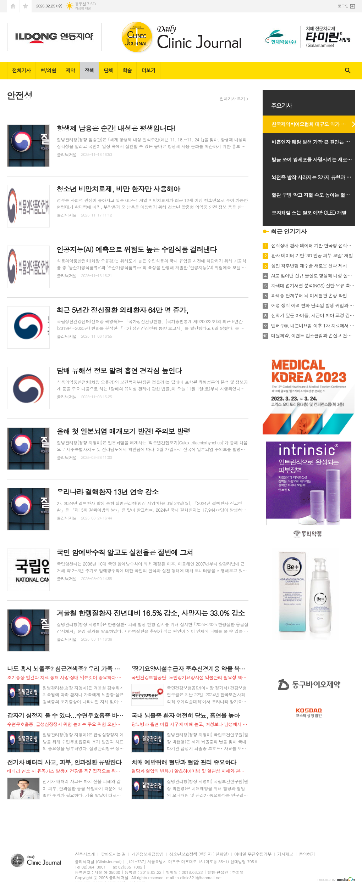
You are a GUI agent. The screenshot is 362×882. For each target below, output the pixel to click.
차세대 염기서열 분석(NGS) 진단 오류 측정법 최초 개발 (313, 285)
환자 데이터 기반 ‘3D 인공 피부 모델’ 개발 (312, 255)
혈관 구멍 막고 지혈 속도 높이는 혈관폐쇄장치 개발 (317, 194)
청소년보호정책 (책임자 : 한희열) (199, 854)
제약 (70, 70)
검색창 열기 (348, 70)
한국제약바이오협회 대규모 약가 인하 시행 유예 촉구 (317, 124)
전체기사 (21, 70)
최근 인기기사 (289, 231)
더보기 (148, 70)
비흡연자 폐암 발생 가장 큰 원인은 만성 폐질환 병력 (317, 141)
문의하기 (307, 854)
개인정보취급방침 (147, 854)
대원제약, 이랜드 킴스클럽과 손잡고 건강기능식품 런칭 (313, 335)
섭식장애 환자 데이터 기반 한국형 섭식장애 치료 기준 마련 (313, 245)
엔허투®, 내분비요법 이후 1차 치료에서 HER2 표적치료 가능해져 (313, 325)
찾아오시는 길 (113, 854)
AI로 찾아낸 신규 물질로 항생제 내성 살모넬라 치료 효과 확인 (313, 276)
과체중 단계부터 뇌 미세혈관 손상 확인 (309, 295)
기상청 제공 (83, 8)
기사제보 (285, 854)
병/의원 (48, 70)
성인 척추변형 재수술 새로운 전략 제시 (309, 266)
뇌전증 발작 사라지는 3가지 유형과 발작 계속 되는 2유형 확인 (317, 177)
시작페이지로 (13, 6)
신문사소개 (85, 854)
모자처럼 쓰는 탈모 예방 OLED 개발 (309, 212)
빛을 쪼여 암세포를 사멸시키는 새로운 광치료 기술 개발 (317, 159)
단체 (108, 70)
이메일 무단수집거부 (253, 854)
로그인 (343, 6)
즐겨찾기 (26, 6)
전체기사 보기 (232, 98)
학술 (127, 70)
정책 (89, 70)
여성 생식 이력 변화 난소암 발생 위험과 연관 (313, 305)
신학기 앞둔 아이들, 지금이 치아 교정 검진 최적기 (313, 315)
